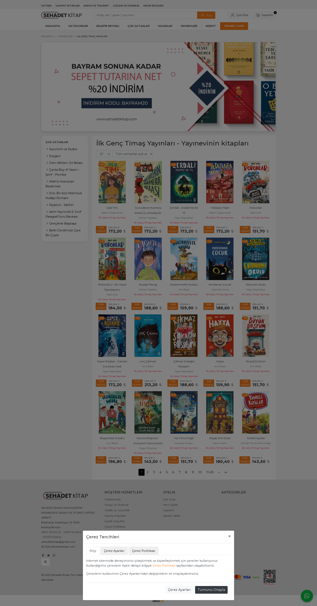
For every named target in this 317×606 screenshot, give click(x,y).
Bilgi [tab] (93, 551)
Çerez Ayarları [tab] (114, 551)
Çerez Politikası (163, 565)
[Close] (229, 536)
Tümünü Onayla (211, 590)
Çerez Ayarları (179, 590)
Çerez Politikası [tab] (143, 551)
